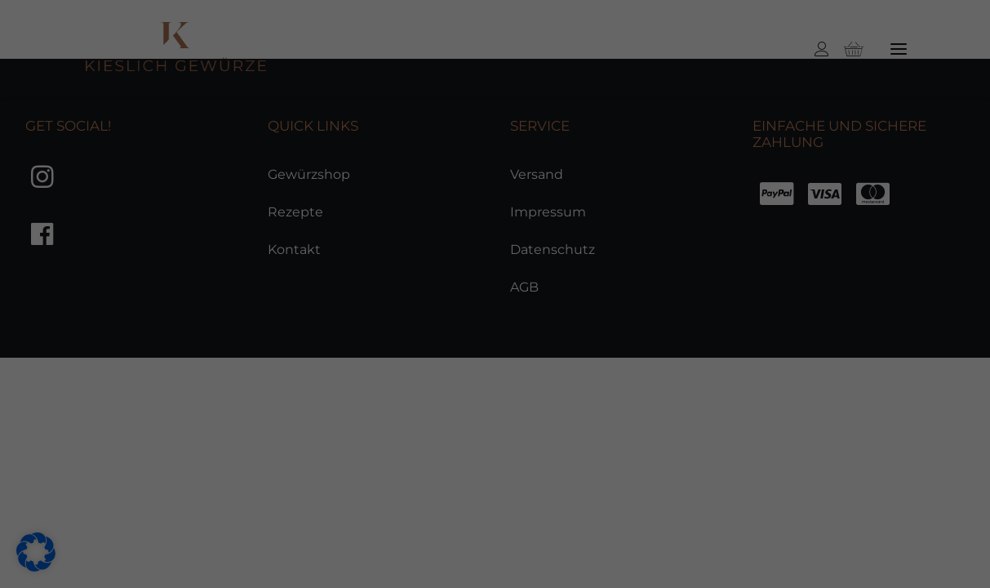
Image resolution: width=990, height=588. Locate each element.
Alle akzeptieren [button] (866, 260)
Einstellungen (479, 463)
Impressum (866, 558)
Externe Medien (652, 487)
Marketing (482, 487)
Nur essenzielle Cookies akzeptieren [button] (866, 387)
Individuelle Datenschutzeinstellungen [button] (883, 470)
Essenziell (177, 487)
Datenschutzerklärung (86, 463)
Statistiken (328, 487)
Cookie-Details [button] (862, 521)
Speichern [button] (866, 314)
